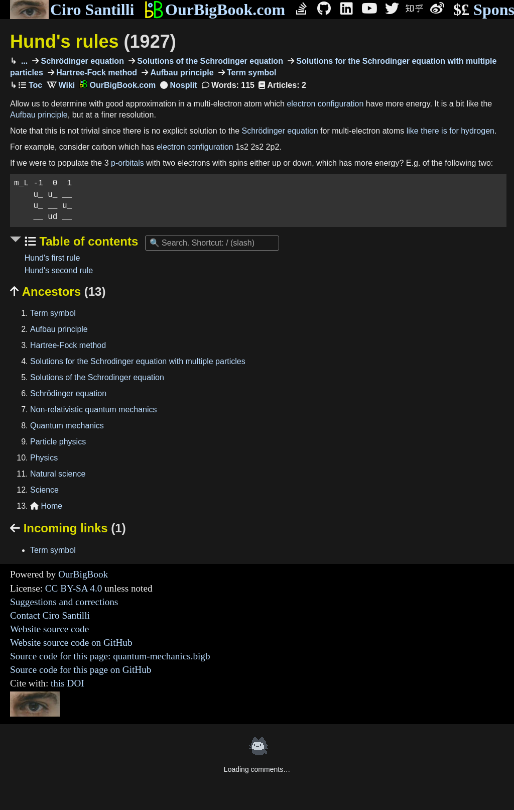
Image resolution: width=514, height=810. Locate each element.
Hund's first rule (52, 258)
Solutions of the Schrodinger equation (209, 61)
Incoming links (68, 528)
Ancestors (57, 291)
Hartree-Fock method (95, 72)
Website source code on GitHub (71, 642)
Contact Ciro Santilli (50, 615)
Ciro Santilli (72, 9)
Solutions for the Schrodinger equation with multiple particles (137, 361)
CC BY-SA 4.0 (73, 588)
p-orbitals (127, 163)
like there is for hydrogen (450, 131)
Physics (44, 457)
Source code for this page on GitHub (80, 669)
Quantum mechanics (67, 425)
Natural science (57, 474)
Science (44, 490)
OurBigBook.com (214, 9)
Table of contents (87, 241)
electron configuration (325, 103)
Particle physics (58, 441)
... (23, 61)
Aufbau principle (181, 72)
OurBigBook (83, 574)
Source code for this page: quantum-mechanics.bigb (110, 656)
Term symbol (251, 72)
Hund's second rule (59, 270)
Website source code (49, 629)
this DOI (67, 683)
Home (46, 506)
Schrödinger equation (81, 61)
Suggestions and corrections (64, 602)
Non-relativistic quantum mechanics (93, 409)
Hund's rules (93, 41)
